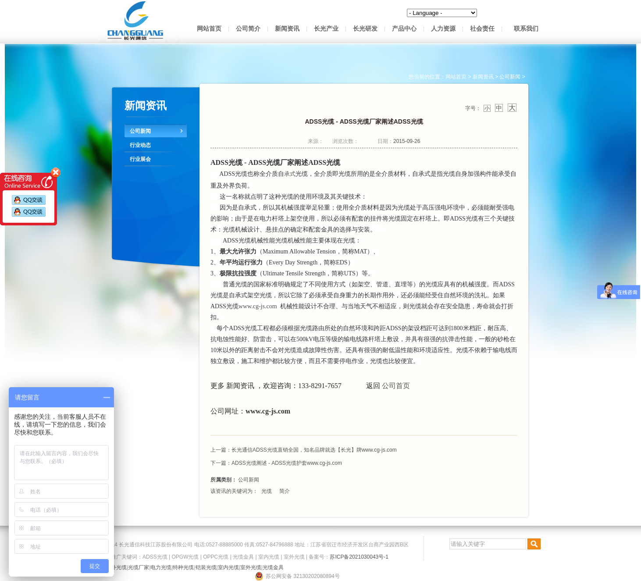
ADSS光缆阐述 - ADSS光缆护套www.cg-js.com (286, 463)
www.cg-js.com (258, 306)
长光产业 (326, 28)
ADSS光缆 (154, 557)
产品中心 (404, 28)
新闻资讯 (287, 28)
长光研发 (365, 28)
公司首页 (396, 385)
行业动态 (140, 145)
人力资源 (443, 28)
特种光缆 (183, 567)
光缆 (266, 491)
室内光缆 (268, 557)
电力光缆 (160, 567)
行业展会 (140, 159)
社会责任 (482, 28)
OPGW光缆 (185, 557)
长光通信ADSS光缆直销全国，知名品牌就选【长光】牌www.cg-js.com (314, 450)
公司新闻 (140, 131)
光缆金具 (243, 557)
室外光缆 (294, 557)
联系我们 (526, 28)
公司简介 (248, 28)
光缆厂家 (138, 567)
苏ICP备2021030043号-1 (359, 557)
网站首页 (209, 28)
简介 (284, 491)
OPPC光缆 (215, 557)
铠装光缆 (206, 567)
